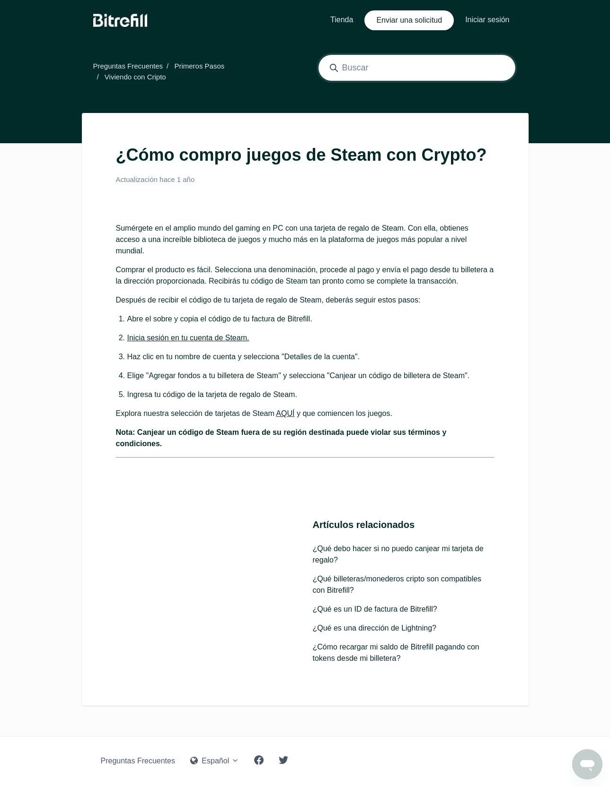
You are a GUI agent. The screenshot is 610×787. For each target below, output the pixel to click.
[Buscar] (417, 67)
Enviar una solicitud (409, 20)
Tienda (341, 20)
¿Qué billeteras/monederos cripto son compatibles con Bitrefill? (397, 584)
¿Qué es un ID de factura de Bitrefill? (375, 609)
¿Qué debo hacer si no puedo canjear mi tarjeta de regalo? (398, 554)
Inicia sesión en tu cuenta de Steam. (188, 338)
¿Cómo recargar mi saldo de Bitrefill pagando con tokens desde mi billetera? (396, 652)
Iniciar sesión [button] (487, 20)
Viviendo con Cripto (135, 77)
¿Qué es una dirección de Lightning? (375, 628)
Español (214, 761)
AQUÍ (285, 413)
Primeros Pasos (199, 66)
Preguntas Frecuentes (128, 66)
